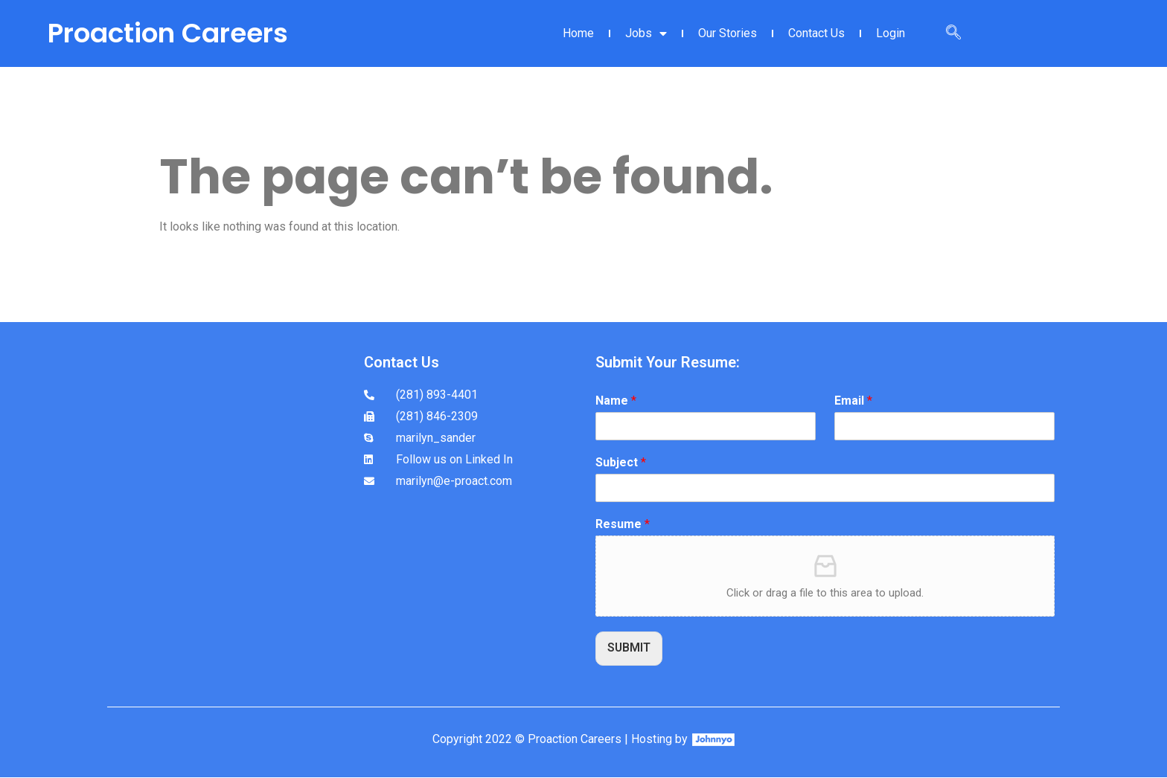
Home (578, 33)
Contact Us (816, 33)
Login (890, 33)
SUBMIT (629, 648)
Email (853, 400)
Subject (620, 462)
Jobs (646, 33)
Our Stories (727, 33)
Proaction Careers (168, 33)
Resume (622, 524)
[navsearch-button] (953, 33)
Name (615, 400)
